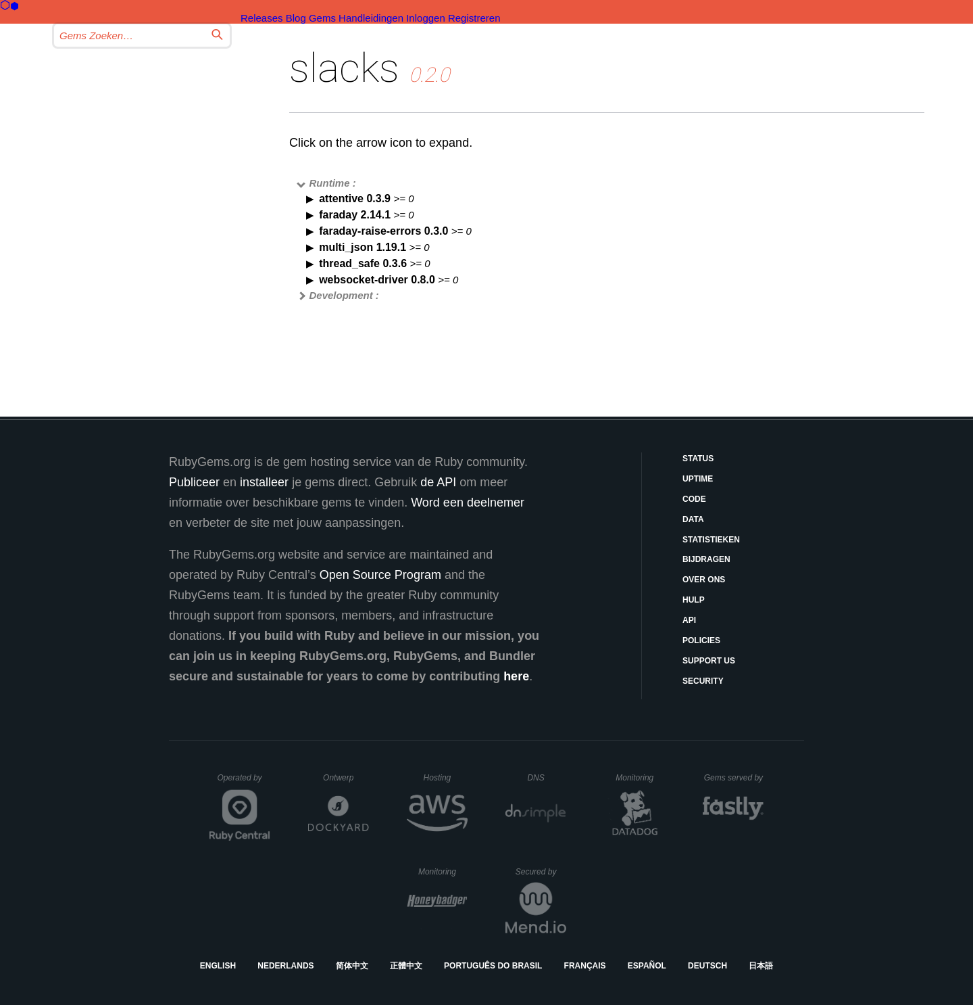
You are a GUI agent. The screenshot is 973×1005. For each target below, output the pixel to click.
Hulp (693, 600)
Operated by (244, 782)
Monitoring (640, 777)
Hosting (446, 777)
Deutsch (707, 966)
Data (693, 519)
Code (694, 499)
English (218, 966)
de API (438, 482)
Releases (262, 18)
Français (585, 966)
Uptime (697, 479)
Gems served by (734, 777)
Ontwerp (346, 777)
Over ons (703, 579)
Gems (322, 18)
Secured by (541, 872)
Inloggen (425, 18)
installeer (264, 482)
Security (703, 681)
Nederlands (285, 966)
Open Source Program (380, 575)
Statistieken (711, 539)
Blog (296, 18)
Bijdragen (706, 559)
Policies (701, 640)
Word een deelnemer (467, 502)
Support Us (708, 660)
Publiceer (194, 482)
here (516, 676)
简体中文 (352, 966)
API (689, 620)
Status (698, 458)
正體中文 (406, 966)
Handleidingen (371, 18)
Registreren (474, 18)
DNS (546, 777)
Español (647, 966)
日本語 (761, 966)
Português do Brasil (493, 966)
